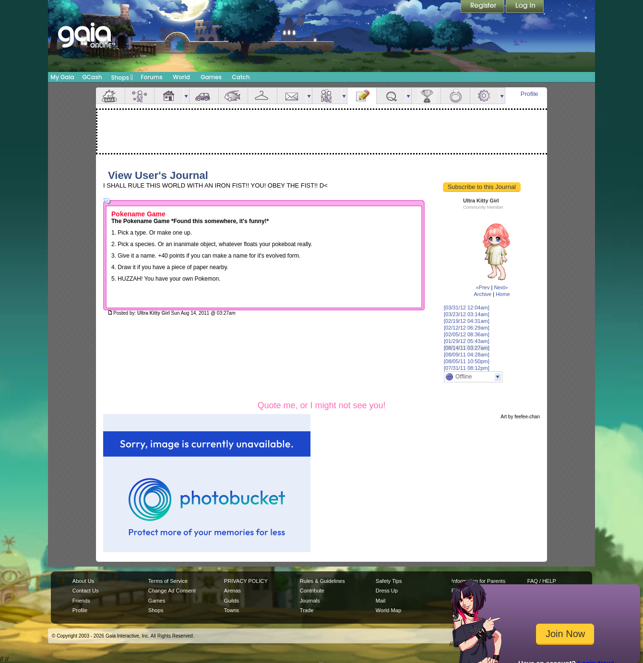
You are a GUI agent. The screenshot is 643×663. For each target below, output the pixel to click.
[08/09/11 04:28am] (466, 354)
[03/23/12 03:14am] (466, 314)
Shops (122, 77)
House (169, 96)
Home (503, 294)
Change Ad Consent (172, 590)
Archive (482, 294)
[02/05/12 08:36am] (466, 334)
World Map (388, 610)
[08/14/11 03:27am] (466, 348)
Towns (231, 610)
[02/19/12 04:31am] (466, 321)
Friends (326, 96)
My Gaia (62, 77)
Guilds (231, 601)
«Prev (483, 287)
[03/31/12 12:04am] (466, 307)
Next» (501, 287)
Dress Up (387, 590)
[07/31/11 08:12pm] (466, 368)
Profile (529, 93)
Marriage (455, 96)
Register (483, 7)
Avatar (139, 96)
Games (211, 77)
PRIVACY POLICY (246, 581)
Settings (484, 96)
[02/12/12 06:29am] (466, 328)
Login (525, 7)
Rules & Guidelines (322, 581)
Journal (361, 96)
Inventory (262, 96)
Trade (306, 610)
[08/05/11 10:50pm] (466, 361)
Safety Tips (389, 581)
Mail (291, 96)
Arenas (232, 590)
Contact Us (85, 590)
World (181, 77)
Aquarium (233, 96)
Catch (241, 77)
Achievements (426, 96)
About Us (83, 581)
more (186, 96)
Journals (310, 601)
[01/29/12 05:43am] (466, 341)
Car (204, 96)
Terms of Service (168, 581)
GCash (92, 77)
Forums (151, 77)
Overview (110, 96)
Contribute (312, 590)
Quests (391, 96)
